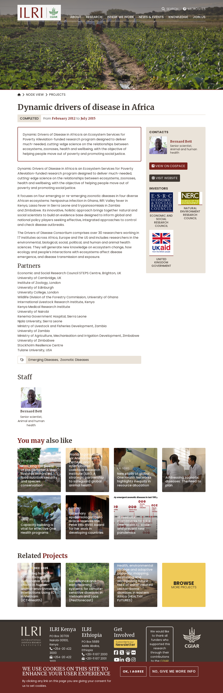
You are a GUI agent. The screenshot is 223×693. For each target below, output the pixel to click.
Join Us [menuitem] (199, 17)
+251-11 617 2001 (94, 658)
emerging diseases (43, 359)
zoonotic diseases (74, 359)
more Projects (183, 585)
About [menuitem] (75, 17)
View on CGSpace (168, 166)
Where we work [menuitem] (120, 17)
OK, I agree (133, 671)
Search (172, 9)
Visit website (165, 178)
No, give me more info (174, 671)
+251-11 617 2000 (94, 654)
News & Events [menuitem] (151, 17)
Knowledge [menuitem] (178, 17)
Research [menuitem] (94, 17)
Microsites (197, 9)
